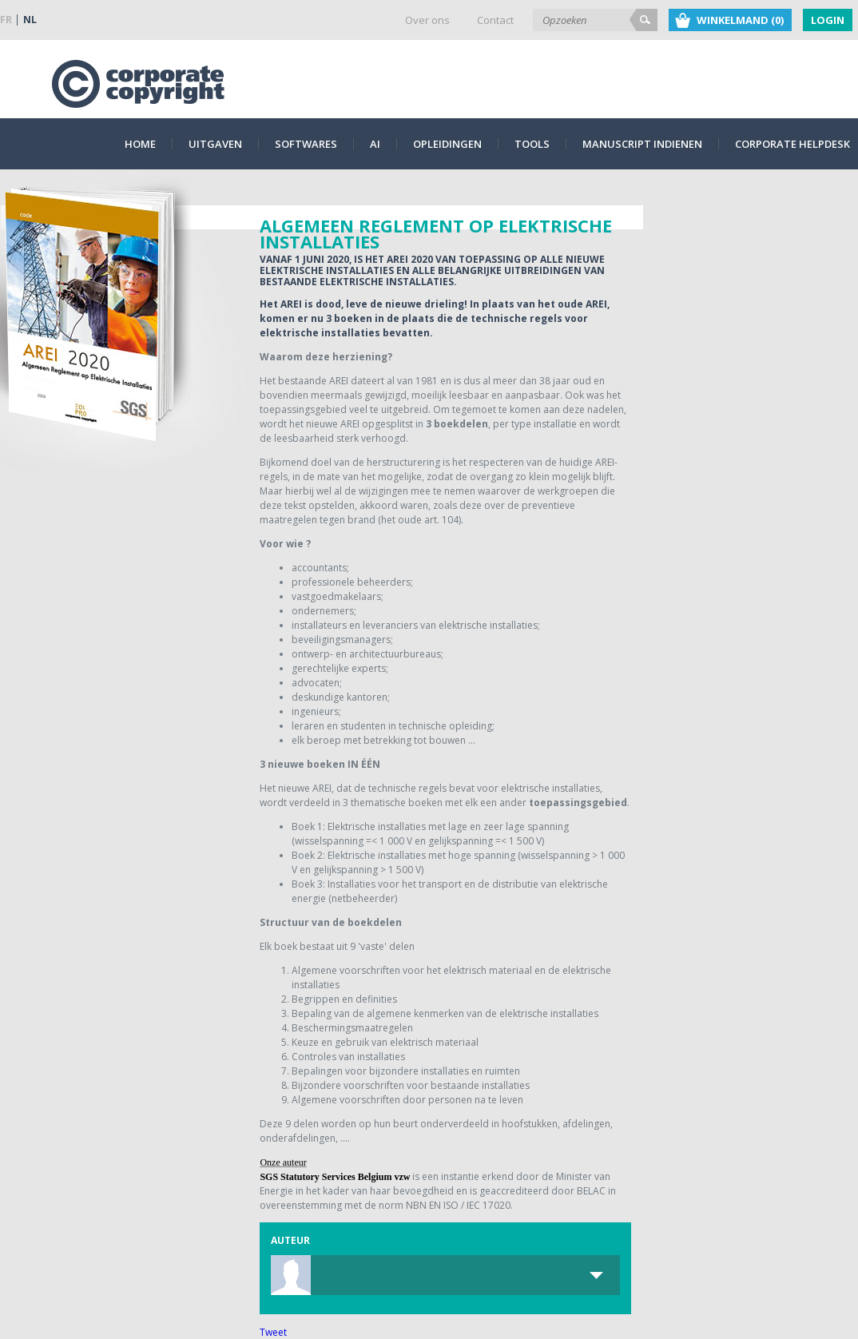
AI (375, 144)
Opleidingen (447, 144)
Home (140, 144)
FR (6, 19)
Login (827, 20)
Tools (532, 144)
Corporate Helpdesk (792, 144)
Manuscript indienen (642, 144)
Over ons (427, 20)
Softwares (306, 144)
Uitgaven (215, 144)
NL (30, 19)
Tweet (273, 1332)
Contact (495, 20)
